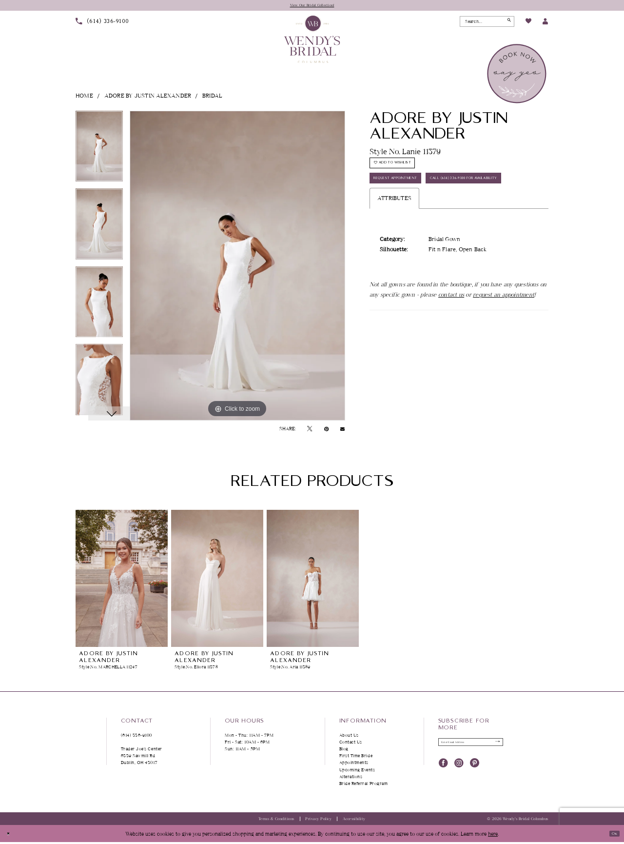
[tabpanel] (99, 152)
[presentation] (122, 580)
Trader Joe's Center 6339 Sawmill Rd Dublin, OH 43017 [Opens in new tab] (141, 758)
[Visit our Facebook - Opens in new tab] (443, 768)
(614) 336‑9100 (137, 737)
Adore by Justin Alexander (148, 97)
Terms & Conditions (276, 821)
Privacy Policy (318, 821)
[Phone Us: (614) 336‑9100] (102, 23)
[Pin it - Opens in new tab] (326, 430)
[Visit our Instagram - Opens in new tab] (459, 768)
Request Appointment (407, 194)
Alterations (351, 778)
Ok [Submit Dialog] (611, 835)
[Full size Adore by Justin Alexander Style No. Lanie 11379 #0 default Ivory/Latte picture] (237, 267)
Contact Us (350, 744)
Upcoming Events (357, 771)
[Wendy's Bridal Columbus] (312, 41)
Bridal (212, 97)
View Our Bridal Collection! (312, 5)
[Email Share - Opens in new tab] (342, 430)
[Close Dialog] (10, 835)
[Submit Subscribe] (495, 746)
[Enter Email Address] (471, 746)
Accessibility (354, 821)
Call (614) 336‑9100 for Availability (425, 218)
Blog (344, 751)
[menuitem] (102, 23)
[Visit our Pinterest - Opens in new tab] (474, 768)
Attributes (394, 242)
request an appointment (503, 338)
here (493, 835)
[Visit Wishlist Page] (528, 24)
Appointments (354, 765)
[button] (545, 23)
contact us (451, 338)
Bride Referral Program (363, 785)
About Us (349, 737)
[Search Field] (487, 23)
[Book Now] (517, 75)
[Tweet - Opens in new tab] (309, 430)
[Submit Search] (506, 23)
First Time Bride (356, 758)
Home (84, 97)
